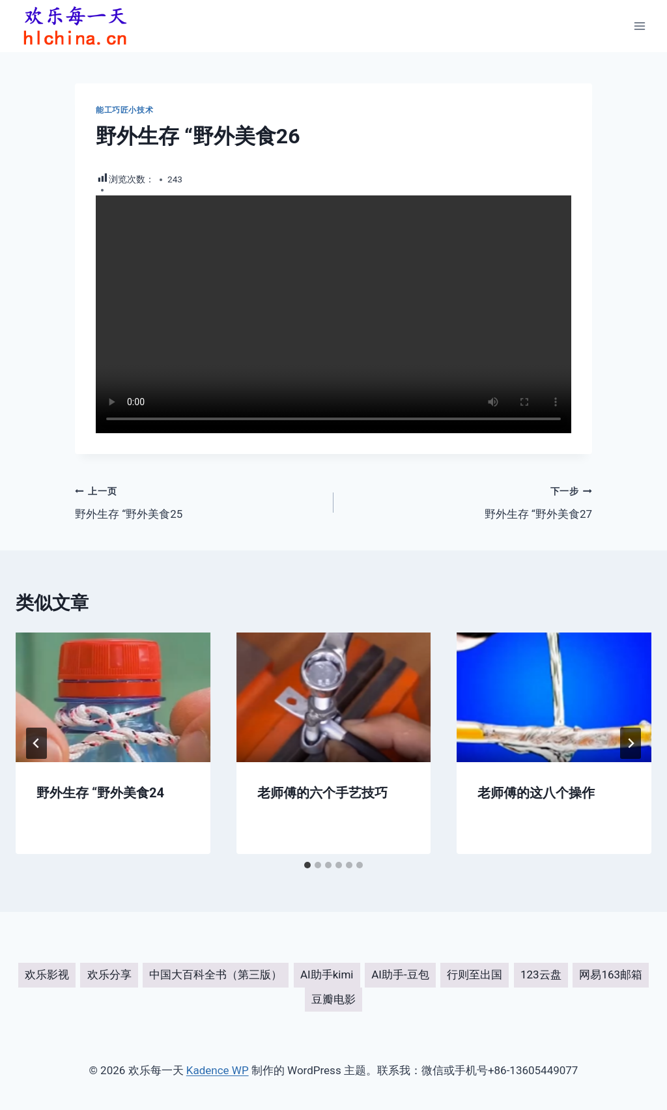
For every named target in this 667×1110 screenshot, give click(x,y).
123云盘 (540, 974)
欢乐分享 (109, 974)
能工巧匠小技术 (124, 110)
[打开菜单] (639, 26)
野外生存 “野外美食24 (100, 793)
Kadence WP (217, 1070)
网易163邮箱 (610, 974)
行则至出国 (474, 974)
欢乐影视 (47, 974)
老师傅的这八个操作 (536, 793)
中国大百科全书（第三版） (215, 974)
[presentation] (113, 697)
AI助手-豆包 (400, 974)
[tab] (307, 865)
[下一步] (630, 743)
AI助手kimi (327, 974)
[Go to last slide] (36, 743)
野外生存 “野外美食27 (468, 501)
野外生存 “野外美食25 (198, 501)
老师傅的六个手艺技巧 (322, 793)
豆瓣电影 (333, 999)
